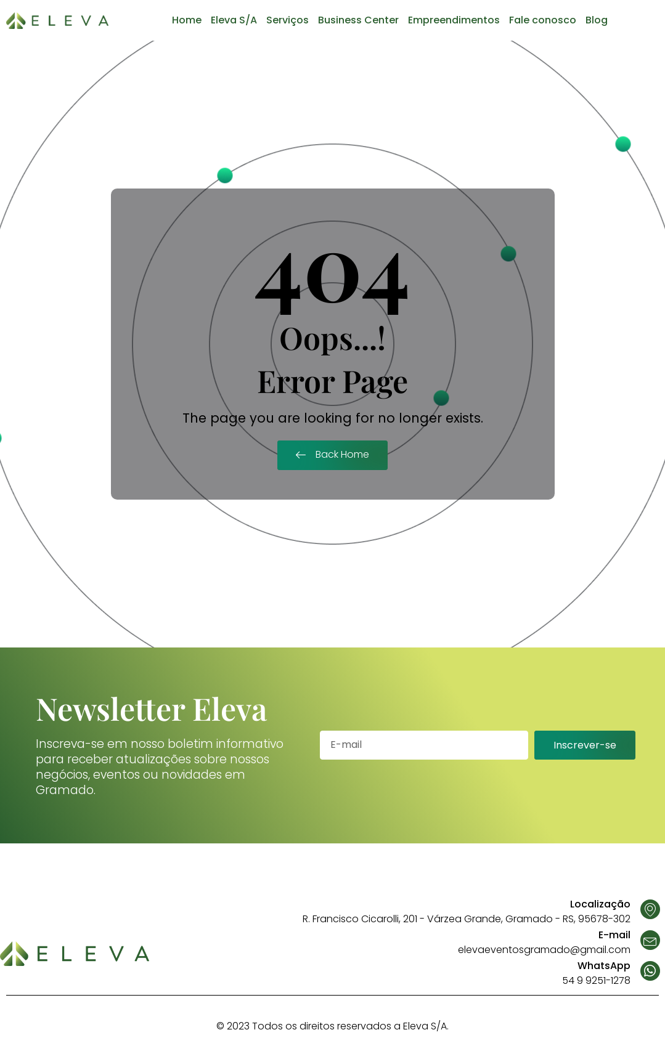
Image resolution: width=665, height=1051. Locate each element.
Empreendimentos (454, 20)
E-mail (614, 935)
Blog (596, 20)
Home (187, 20)
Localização (600, 904)
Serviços (287, 20)
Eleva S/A (234, 20)
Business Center (358, 20)
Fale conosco (542, 20)
